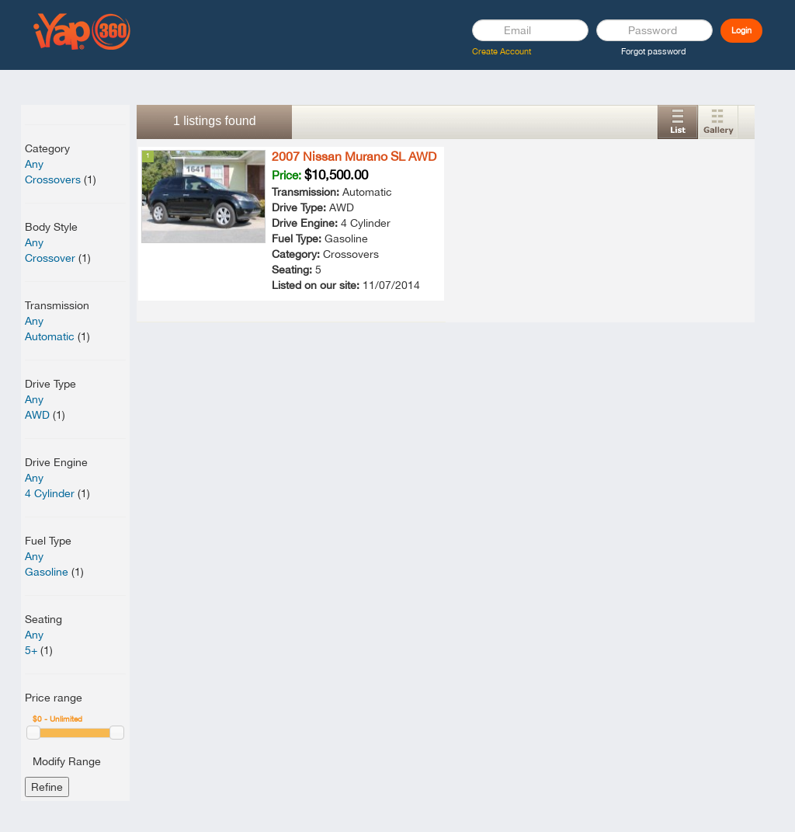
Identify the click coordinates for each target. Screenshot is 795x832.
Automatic (50, 336)
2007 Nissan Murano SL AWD (354, 156)
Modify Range (67, 761)
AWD (37, 415)
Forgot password (653, 51)
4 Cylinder (50, 493)
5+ (31, 650)
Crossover (50, 258)
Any (34, 164)
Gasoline (46, 572)
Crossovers (53, 179)
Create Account (501, 51)
